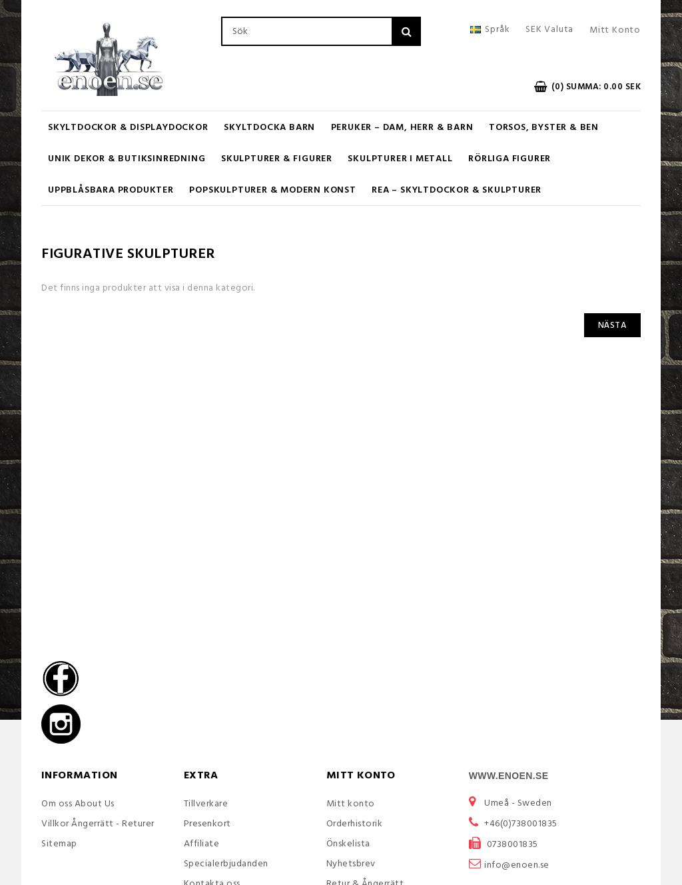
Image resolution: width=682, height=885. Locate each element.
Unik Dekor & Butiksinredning (126, 159)
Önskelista (348, 844)
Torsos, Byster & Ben (544, 127)
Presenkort (207, 824)
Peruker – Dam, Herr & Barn (402, 127)
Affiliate (202, 844)
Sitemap (59, 844)
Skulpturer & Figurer (276, 159)
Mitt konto (350, 804)
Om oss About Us (78, 804)
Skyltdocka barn (269, 127)
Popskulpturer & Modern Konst (272, 190)
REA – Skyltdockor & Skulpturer (456, 190)
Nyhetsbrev (351, 864)
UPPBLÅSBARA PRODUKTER (111, 190)
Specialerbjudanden (226, 864)
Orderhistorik (354, 824)
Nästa (612, 326)
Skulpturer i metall (400, 159)
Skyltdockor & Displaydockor (128, 127)
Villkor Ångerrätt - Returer (98, 824)
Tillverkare (206, 804)
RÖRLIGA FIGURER (509, 159)
